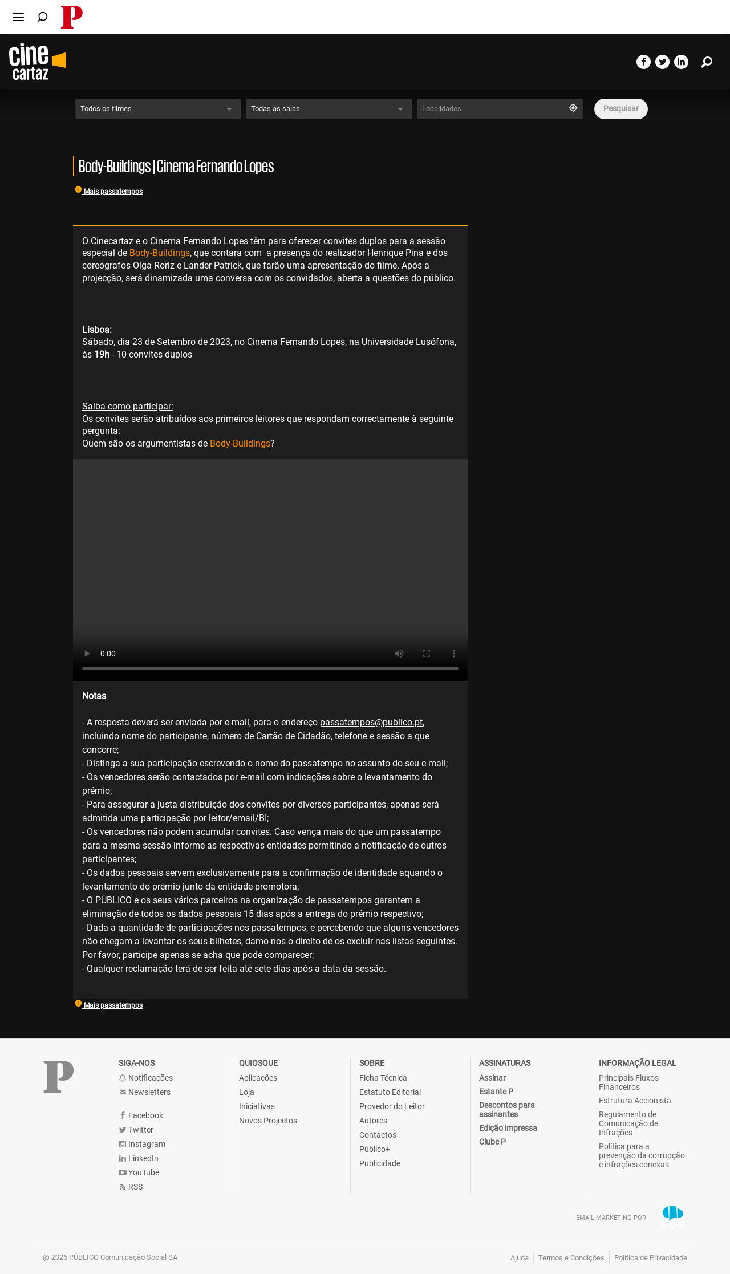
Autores (373, 1120)
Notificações (146, 1078)
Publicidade (379, 1163)
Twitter (136, 1130)
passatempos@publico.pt (371, 722)
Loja (246, 1092)
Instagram (142, 1144)
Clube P (492, 1141)
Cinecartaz (112, 241)
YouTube (139, 1173)
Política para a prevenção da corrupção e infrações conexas (642, 1155)
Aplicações (258, 1077)
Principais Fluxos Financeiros (629, 1082)
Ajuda (519, 1257)
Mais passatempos (109, 192)
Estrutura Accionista (635, 1100)
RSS (131, 1187)
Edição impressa (508, 1128)
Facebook (141, 1116)
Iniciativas (257, 1106)
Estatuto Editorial (390, 1092)
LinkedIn (139, 1158)
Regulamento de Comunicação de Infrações (628, 1123)
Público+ (374, 1149)
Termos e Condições (571, 1257)
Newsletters (145, 1092)
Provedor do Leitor (392, 1106)
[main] (365, 536)
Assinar (492, 1077)
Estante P (496, 1091)
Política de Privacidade (650, 1257)
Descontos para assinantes (507, 1110)
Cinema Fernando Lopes (199, 241)
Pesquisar (621, 108)
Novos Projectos (268, 1120)
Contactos (377, 1134)
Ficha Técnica (383, 1077)
